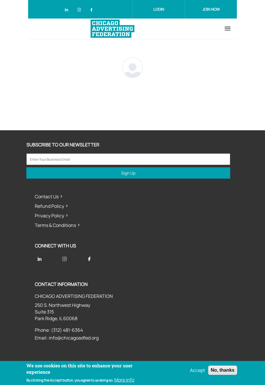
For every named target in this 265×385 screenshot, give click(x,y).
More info (124, 380)
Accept (197, 370)
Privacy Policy (49, 215)
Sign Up (128, 173)
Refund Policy (49, 206)
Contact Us (47, 196)
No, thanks (223, 370)
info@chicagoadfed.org (74, 338)
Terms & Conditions (55, 225)
